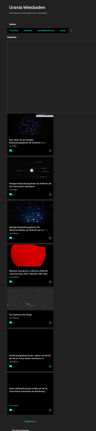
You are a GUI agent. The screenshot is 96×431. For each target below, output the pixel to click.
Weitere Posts (30, 421)
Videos (62, 30)
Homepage (28, 30)
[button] (50, 151)
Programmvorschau (46, 30)
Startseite (13, 30)
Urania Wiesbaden (27, 7)
